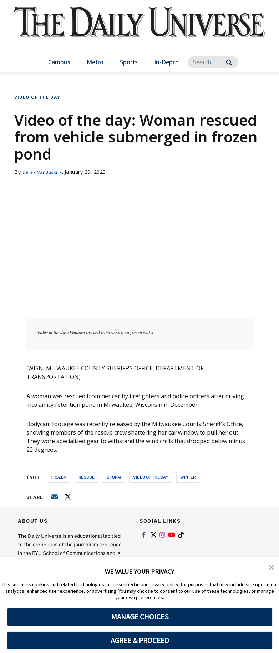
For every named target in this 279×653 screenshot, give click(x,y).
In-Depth (166, 62)
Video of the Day (37, 97)
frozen (58, 477)
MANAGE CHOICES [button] (140, 617)
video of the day (150, 477)
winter (188, 477)
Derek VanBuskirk (44, 172)
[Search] (213, 62)
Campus (59, 62)
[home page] (139, 29)
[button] (271, 567)
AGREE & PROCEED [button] (140, 641)
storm (114, 477)
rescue (86, 477)
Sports (129, 62)
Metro (95, 62)
